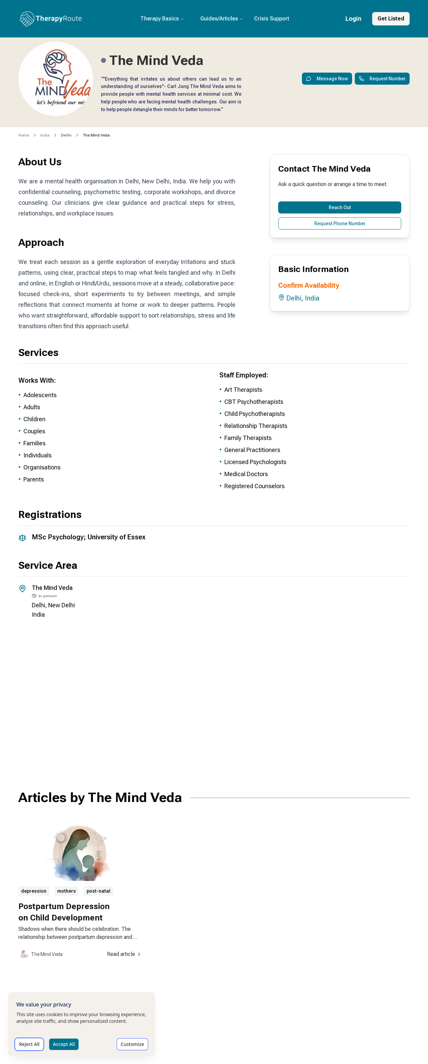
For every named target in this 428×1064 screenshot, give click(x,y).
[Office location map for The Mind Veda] (214, 698)
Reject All (29, 1044)
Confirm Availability (308, 285)
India (44, 135)
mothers (66, 891)
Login (353, 18)
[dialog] (81, 1024)
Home (23, 135)
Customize (132, 1044)
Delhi (293, 298)
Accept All (64, 1044)
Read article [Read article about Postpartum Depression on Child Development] (124, 954)
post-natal (98, 891)
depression (33, 891)
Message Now (327, 78)
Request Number (382, 78)
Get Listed (391, 18)
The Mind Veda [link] (96, 135)
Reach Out (340, 207)
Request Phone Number (339, 223)
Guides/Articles (221, 18)
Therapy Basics (162, 18)
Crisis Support (271, 18)
